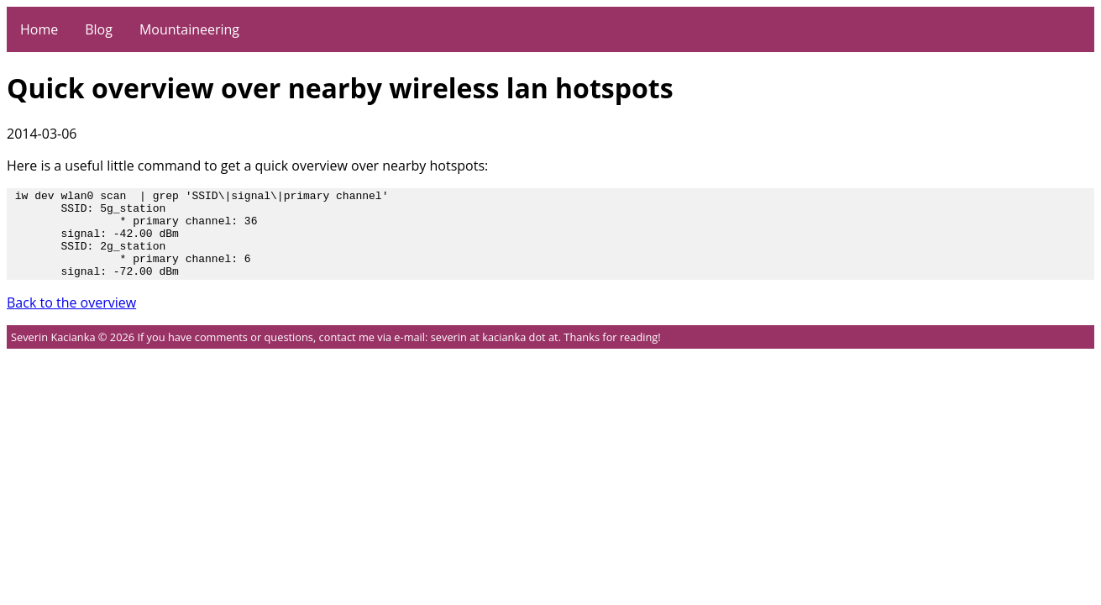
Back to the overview (71, 320)
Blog (99, 29)
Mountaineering (189, 29)
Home (39, 29)
